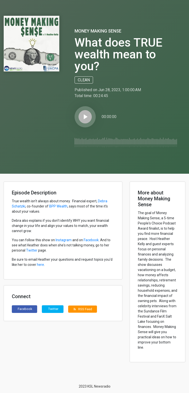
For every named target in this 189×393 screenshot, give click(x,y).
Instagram (64, 240)
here (40, 265)
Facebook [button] (25, 309)
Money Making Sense (98, 31)
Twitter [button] (53, 309)
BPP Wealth (58, 206)
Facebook (91, 240)
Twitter (31, 250)
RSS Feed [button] (82, 309)
